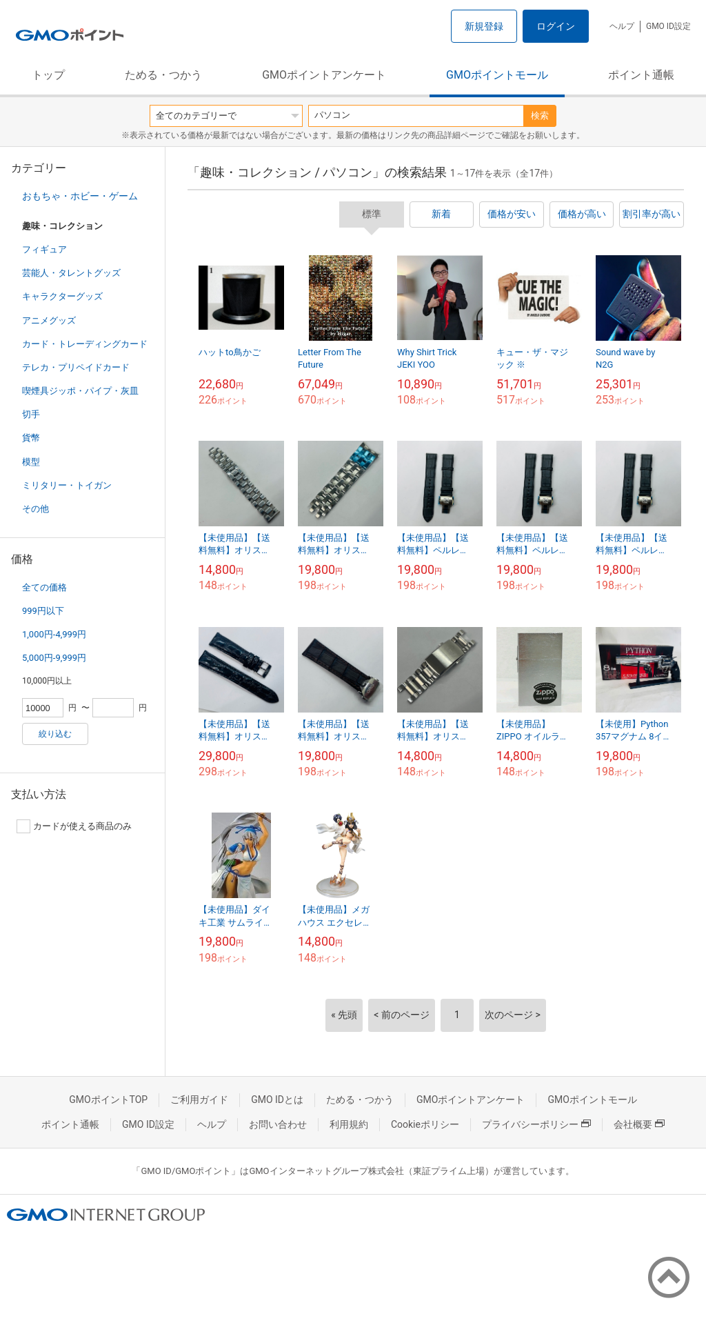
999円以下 (43, 611)
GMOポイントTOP (108, 1099)
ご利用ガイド (199, 1099)
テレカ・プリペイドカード (76, 367)
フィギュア (44, 249)
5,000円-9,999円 (54, 658)
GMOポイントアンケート (324, 74)
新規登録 (484, 26)
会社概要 (639, 1124)
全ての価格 (44, 587)
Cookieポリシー (425, 1124)
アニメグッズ (49, 320)
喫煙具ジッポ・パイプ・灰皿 (80, 391)
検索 (540, 115)
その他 (35, 509)
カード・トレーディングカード (85, 344)
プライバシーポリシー (536, 1124)
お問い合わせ (278, 1124)
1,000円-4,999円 (54, 634)
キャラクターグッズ (62, 296)
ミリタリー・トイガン (67, 485)
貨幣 (31, 437)
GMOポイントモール (497, 74)
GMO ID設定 (668, 26)
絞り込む (55, 734)
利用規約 (349, 1124)
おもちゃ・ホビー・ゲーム (80, 195)
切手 (31, 414)
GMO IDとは (277, 1099)
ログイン (555, 26)
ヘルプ (621, 26)
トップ (48, 74)
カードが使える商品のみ (74, 826)
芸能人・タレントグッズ (71, 273)
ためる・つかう (163, 74)
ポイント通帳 (641, 74)
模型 (31, 462)
